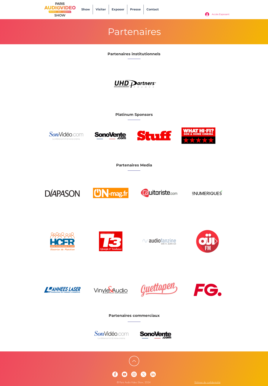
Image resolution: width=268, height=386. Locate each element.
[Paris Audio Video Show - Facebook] (115, 374)
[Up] (134, 361)
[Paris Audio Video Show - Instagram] (134, 374)
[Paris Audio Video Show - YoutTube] (124, 374)
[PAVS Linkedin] (153, 374)
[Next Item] (215, 241)
